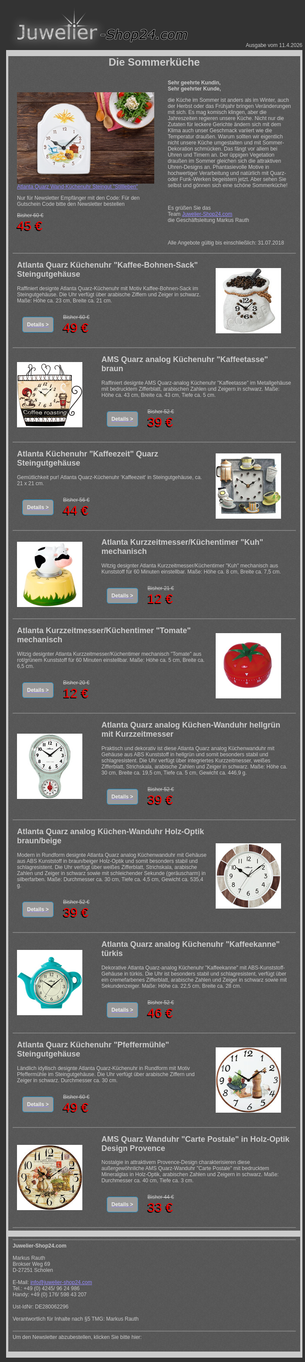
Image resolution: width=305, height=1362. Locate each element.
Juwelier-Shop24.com (207, 214)
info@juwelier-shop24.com (61, 1282)
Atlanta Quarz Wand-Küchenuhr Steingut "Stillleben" (77, 187)
